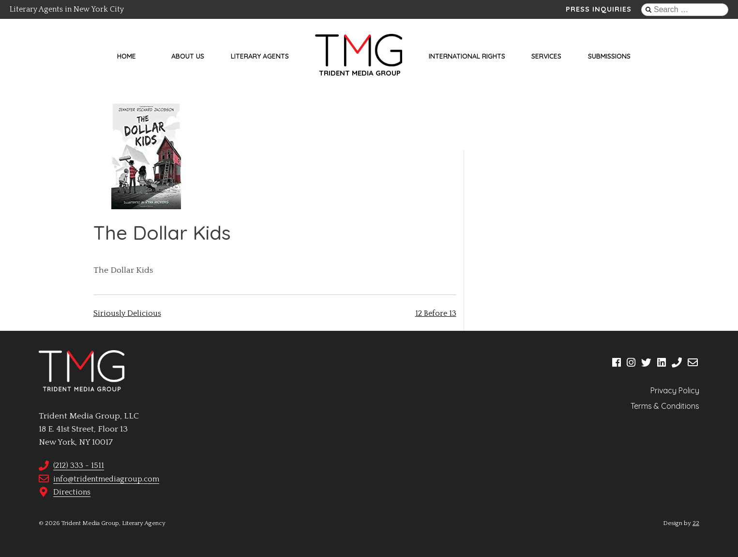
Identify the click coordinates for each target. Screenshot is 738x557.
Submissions (609, 56)
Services (546, 56)
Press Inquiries (599, 9)
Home (126, 56)
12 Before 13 (435, 313)
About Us (187, 56)
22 (696, 523)
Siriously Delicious (127, 313)
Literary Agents (260, 56)
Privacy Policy (674, 390)
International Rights (467, 56)
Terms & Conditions (665, 406)
